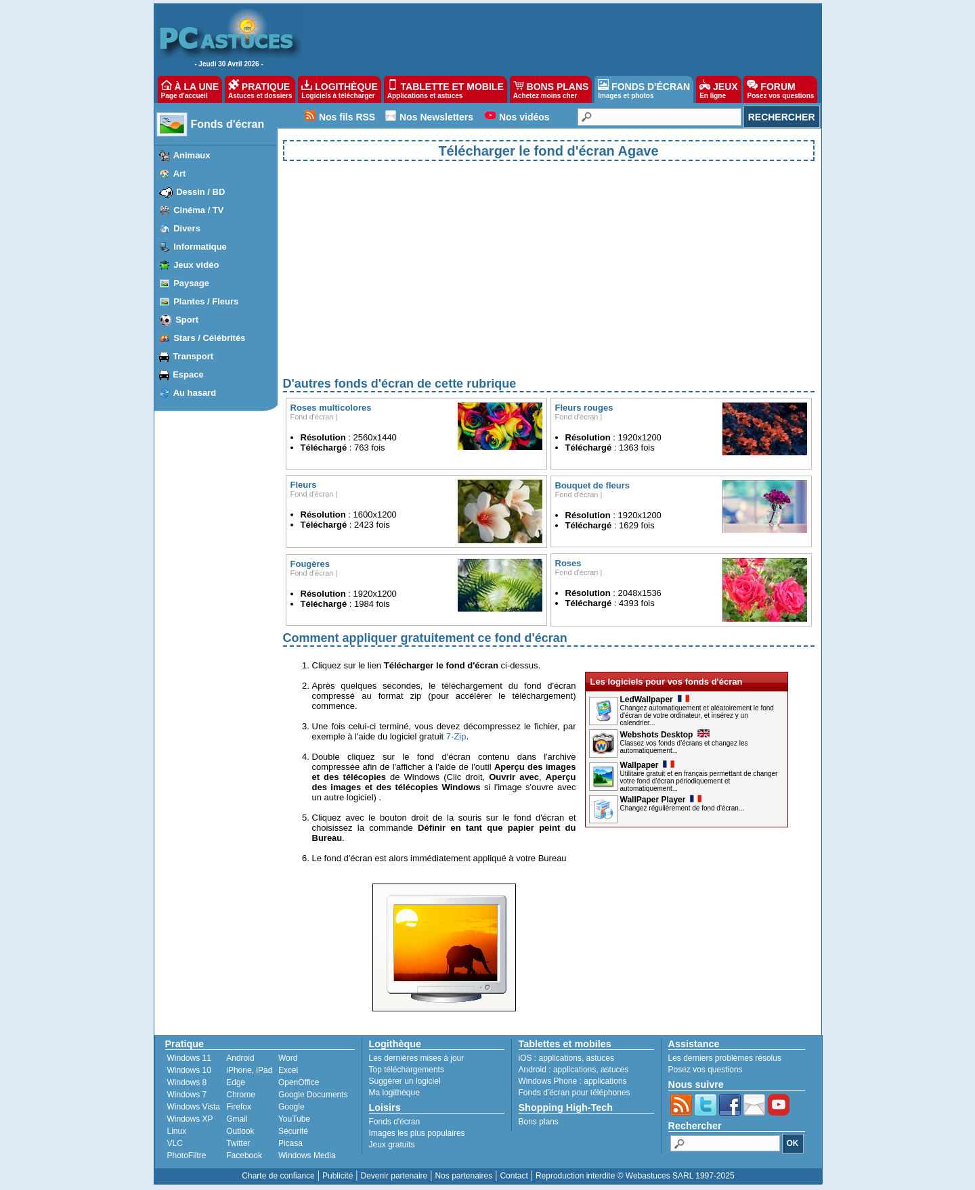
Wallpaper (647, 765)
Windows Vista (193, 1107)
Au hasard (195, 393)
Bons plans (539, 1121)
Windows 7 (187, 1094)
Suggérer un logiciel (405, 1081)
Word (287, 1058)
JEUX (718, 89)
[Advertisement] (549, 280)
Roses (568, 563)
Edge (235, 1082)
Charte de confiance (278, 1176)
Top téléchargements (406, 1069)
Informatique (200, 247)
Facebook (244, 1155)
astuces (600, 1058)
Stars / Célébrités (209, 338)
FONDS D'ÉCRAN (644, 89)
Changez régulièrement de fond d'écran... (682, 808)
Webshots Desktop (665, 734)
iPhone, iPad (249, 1070)
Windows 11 (189, 1058)
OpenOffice (298, 1082)
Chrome (240, 1094)
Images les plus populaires (417, 1133)
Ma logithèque (394, 1092)
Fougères (310, 564)
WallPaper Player (661, 799)
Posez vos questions (705, 1069)
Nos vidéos (524, 117)
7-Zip (456, 736)
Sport (186, 320)
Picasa (290, 1143)
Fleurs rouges (584, 408)
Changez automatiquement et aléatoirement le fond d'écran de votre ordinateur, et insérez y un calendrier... (697, 715)
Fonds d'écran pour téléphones (574, 1092)
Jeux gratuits (392, 1144)
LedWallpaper (654, 699)
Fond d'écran (312, 417)
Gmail (236, 1119)
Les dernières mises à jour (416, 1058)
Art (179, 173)
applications (560, 1058)
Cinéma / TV (198, 210)
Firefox (238, 1107)
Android (240, 1058)
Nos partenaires (463, 1176)
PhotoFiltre (187, 1155)
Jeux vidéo (196, 265)
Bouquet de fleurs (592, 485)
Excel (288, 1070)
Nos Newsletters (436, 117)
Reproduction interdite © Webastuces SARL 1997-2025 (635, 1176)
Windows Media (307, 1155)
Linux (177, 1131)
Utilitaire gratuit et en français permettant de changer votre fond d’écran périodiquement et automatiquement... (699, 781)
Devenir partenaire (394, 1176)
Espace (188, 374)
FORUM (780, 89)
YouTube (294, 1119)
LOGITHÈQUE (339, 89)
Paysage (191, 283)
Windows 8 (187, 1082)
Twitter (238, 1143)
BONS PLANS (551, 89)
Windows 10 (189, 1070)
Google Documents (313, 1094)
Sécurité (293, 1131)
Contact (513, 1176)
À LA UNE (190, 89)
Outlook (240, 1131)
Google (291, 1107)
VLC (175, 1143)
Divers (186, 228)
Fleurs (303, 485)
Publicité (337, 1176)
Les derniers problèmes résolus (724, 1058)
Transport (193, 356)
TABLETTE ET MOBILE (445, 89)
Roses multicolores (331, 408)
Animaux (192, 155)
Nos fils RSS (347, 117)
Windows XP (190, 1119)
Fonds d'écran (228, 124)
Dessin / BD (200, 192)
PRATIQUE (260, 89)
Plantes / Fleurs (205, 301)
